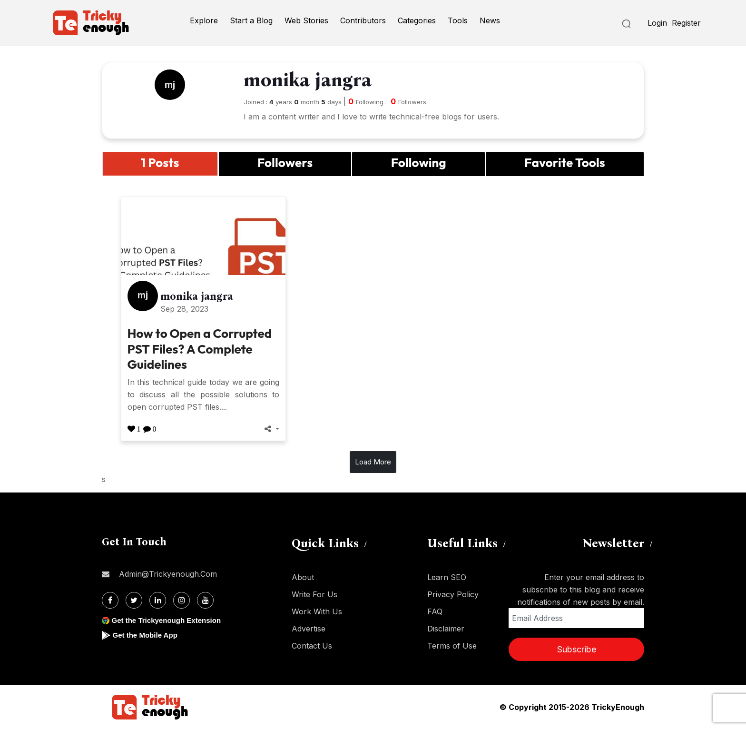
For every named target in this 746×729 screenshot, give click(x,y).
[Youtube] (205, 600)
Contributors (363, 20)
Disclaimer (445, 628)
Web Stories (306, 20)
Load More (373, 461)
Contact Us (312, 645)
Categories (417, 20)
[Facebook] (110, 600)
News (490, 20)
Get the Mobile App (146, 635)
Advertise (308, 628)
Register (686, 23)
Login (657, 23)
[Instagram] (181, 600)
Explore (204, 20)
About (303, 577)
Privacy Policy (453, 594)
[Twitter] (134, 600)
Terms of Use (452, 645)
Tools (458, 20)
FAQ (434, 611)
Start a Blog (251, 20)
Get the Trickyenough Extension (169, 620)
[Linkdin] (157, 600)
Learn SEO (446, 577)
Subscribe (576, 649)
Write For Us (314, 594)
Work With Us (317, 611)
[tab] (160, 164)
